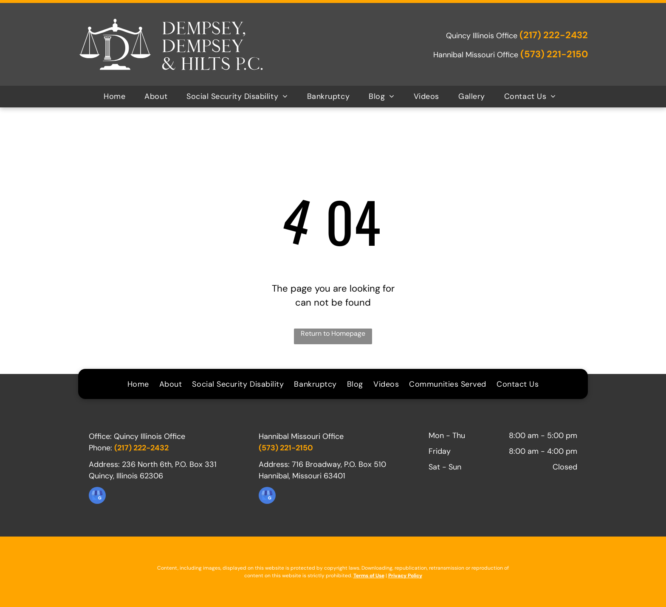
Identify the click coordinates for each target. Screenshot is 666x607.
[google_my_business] (97, 496)
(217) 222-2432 (553, 35)
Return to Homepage (333, 333)
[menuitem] (117, 96)
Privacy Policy (405, 575)
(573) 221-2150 (554, 54)
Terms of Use (368, 575)
